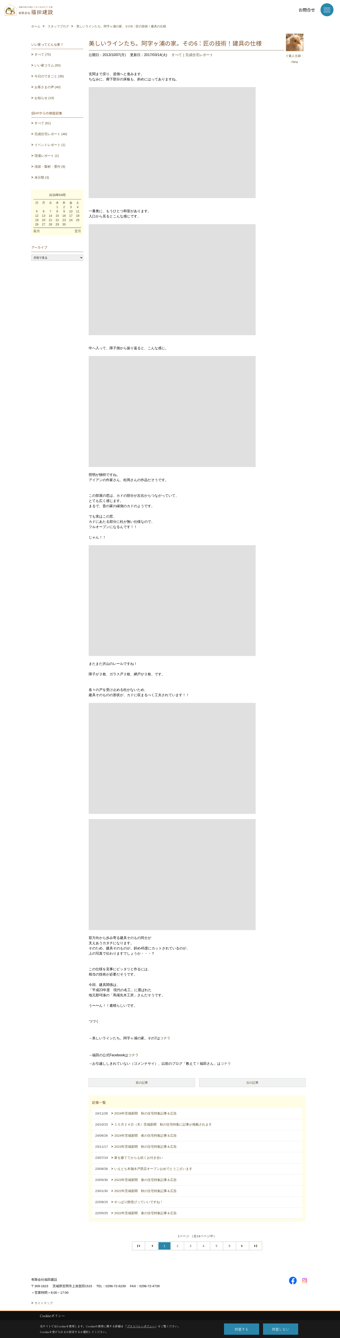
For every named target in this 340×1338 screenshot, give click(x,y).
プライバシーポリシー (141, 1326)
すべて (177, 55)
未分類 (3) (41, 177)
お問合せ (307, 10)
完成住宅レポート (199, 55)
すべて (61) (42, 123)
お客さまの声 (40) (47, 87)
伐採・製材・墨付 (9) (49, 166)
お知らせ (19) (44, 98)
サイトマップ (43, 1303)
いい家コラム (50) (47, 65)
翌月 (78, 231)
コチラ (165, 1038)
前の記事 (142, 1082)
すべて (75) (42, 54)
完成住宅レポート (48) (50, 134)
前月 (36, 231)
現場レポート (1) (46, 155)
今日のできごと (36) (49, 76)
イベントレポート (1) (49, 145)
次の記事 (252, 1082)
